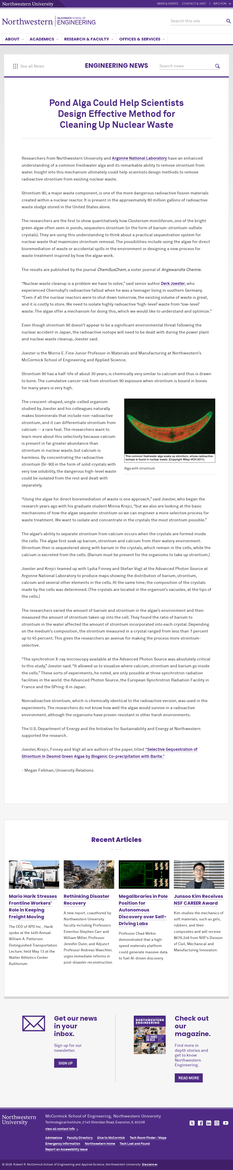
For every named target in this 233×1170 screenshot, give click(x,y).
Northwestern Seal (23, 1127)
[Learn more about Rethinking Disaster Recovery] (89, 874)
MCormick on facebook (199, 1123)
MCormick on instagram (217, 1123)
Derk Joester (173, 284)
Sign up (65, 1063)
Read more (188, 1078)
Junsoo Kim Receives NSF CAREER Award (198, 899)
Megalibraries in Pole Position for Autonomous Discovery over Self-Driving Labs (143, 910)
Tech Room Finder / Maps (148, 1138)
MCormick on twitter (191, 1123)
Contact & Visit (194, 3)
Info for (222, 3)
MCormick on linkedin (208, 1123)
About (14, 39)
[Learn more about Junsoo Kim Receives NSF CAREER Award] (199, 874)
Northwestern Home (100, 1143)
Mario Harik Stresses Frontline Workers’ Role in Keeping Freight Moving (33, 906)
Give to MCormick (111, 1138)
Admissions (53, 1138)
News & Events (167, 3)
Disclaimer (149, 1164)
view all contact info (60, 1129)
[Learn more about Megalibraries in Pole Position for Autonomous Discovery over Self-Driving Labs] (144, 874)
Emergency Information (62, 1143)
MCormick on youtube (225, 1123)
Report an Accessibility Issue (66, 1149)
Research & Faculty (89, 39)
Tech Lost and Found (135, 1143)
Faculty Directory (80, 1138)
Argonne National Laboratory (139, 158)
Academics (44, 39)
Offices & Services (142, 39)
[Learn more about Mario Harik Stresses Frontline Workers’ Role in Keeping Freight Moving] (34, 874)
